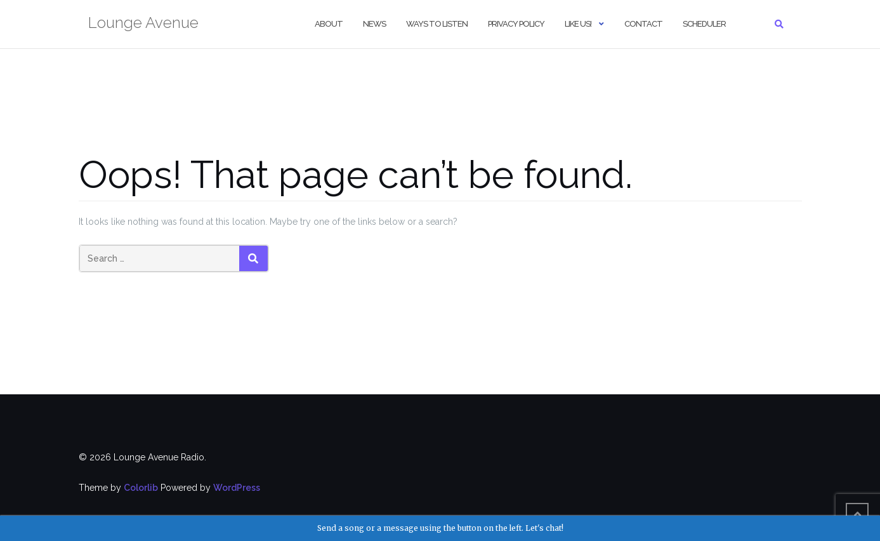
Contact (643, 24)
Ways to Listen (437, 24)
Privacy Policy (516, 24)
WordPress (236, 488)
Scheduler (704, 24)
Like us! (578, 24)
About (329, 24)
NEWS (374, 24)
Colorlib (141, 488)
